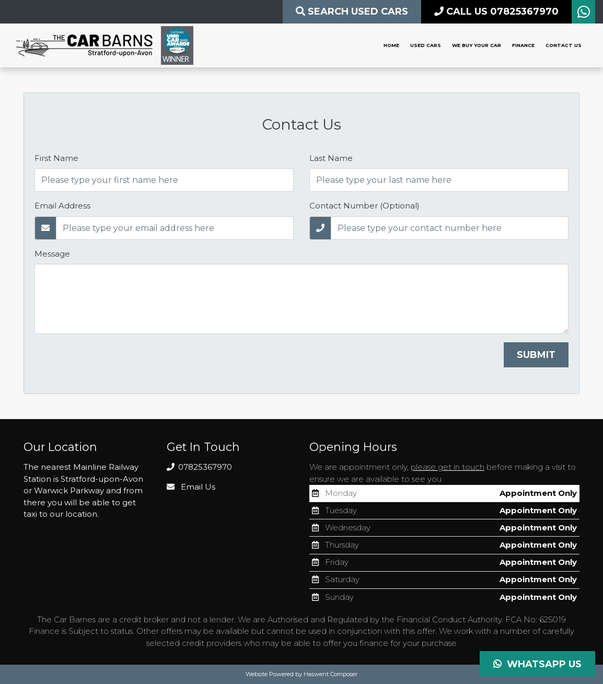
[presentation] (113, 362)
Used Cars (425, 45)
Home (391, 45)
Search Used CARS (352, 11)
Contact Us (564, 45)
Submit (536, 355)
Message (52, 254)
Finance (523, 45)
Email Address (62, 206)
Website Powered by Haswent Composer (301, 674)
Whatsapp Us (537, 664)
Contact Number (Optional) (364, 206)
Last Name (331, 158)
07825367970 (200, 467)
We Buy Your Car (476, 45)
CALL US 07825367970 (496, 11)
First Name (56, 158)
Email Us (191, 487)
